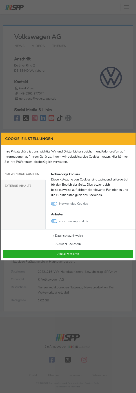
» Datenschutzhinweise (68, 235)
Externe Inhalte (17, 186)
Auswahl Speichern (68, 244)
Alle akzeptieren (68, 254)
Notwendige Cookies (21, 174)
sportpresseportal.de (73, 221)
